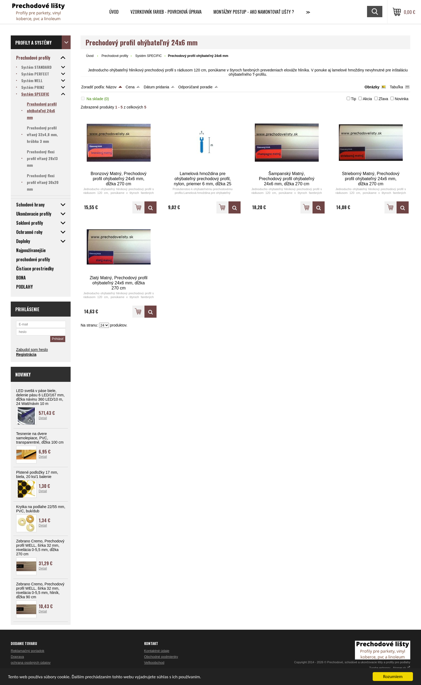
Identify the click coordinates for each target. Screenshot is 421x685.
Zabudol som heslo (32, 349)
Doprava (17, 657)
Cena (130, 87)
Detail (43, 418)
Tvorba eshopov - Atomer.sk (389, 667)
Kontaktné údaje (156, 651)
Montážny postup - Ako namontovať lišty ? (253, 12)
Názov (111, 87)
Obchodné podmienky (161, 657)
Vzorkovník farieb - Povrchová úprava (166, 12)
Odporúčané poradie (195, 87)
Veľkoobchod (154, 663)
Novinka (401, 99)
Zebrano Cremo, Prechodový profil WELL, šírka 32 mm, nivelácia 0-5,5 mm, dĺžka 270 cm (40, 547)
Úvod (114, 12)
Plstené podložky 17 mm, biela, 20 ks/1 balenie (37, 474)
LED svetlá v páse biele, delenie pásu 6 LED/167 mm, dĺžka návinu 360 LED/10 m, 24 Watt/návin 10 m (40, 397)
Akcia (367, 99)
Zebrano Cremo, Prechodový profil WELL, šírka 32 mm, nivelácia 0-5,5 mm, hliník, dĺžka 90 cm (40, 590)
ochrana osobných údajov (30, 663)
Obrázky (372, 87)
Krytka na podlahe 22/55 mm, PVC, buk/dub (40, 509)
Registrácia (26, 354)
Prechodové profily (114, 56)
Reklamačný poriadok (27, 651)
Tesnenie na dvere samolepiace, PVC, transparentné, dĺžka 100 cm (40, 438)
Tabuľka (396, 87)
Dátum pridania (156, 87)
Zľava (383, 99)
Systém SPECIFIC (148, 56)
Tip (353, 99)
